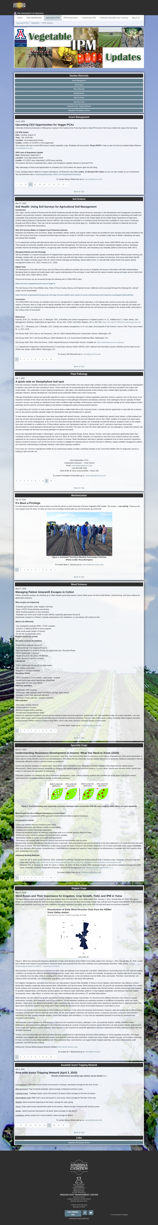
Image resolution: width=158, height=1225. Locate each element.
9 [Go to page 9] (46, 359)
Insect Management (79, 80)
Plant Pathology (79, 89)
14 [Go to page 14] (35, 184)
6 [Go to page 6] (35, 359)
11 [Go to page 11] (21, 184)
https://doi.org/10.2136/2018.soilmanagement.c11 (121, 322)
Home (19, 18)
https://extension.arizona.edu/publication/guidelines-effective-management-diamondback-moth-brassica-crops (78, 862)
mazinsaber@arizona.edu (91, 725)
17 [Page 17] (49, 1125)
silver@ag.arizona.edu (92, 354)
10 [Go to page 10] (51, 359)
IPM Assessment (71, 18)
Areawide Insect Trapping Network (79, 106)
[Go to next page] (67, 184)
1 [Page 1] (16, 359)
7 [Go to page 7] (39, 359)
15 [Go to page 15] (40, 184)
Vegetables (35, 23)
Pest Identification (34, 18)
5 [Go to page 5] (31, 359)
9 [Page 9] (46, 481)
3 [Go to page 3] (24, 359)
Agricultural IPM (52, 18)
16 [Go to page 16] (45, 184)
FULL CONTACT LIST (73, 1213)
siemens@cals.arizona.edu (92, 565)
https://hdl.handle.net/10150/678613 (96, 868)
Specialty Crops (79, 102)
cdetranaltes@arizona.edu (82, 465)
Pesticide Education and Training (114, 18)
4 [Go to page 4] (28, 359)
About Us (136, 18)
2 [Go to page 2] (20, 359)
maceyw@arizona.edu (93, 179)
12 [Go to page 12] (26, 184)
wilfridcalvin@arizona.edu (91, 872)
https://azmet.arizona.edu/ (67, 1047)
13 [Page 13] (30, 184)
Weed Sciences (79, 98)
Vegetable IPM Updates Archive (79, 110)
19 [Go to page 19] (59, 184)
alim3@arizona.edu (93, 1052)
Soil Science (79, 85)
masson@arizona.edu (24, 148)
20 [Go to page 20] (63, 184)
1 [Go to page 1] (16, 481)
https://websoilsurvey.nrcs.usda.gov (110, 342)
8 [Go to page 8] (42, 359)
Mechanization (79, 93)
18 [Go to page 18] (54, 184)
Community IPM (89, 18)
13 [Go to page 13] (30, 1125)
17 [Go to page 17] (49, 184)
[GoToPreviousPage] (17, 184)
